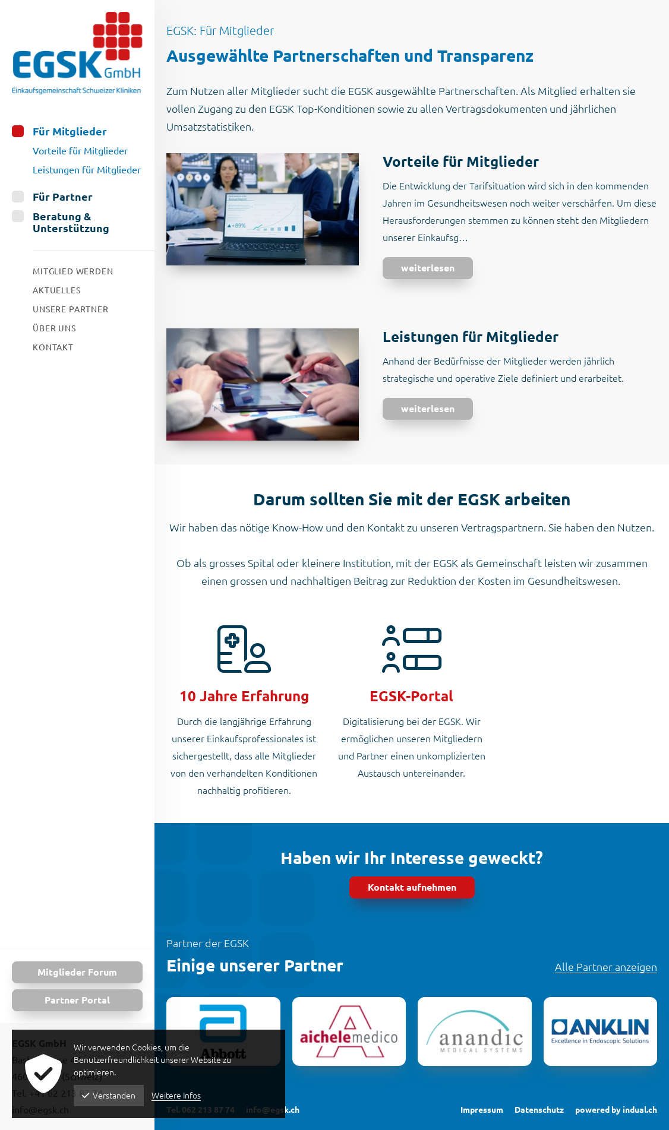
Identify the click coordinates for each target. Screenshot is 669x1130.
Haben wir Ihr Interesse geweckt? (411, 858)
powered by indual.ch (616, 1110)
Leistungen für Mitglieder (470, 337)
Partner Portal (77, 1000)
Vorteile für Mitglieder (461, 162)
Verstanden (108, 1095)
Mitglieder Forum (77, 972)
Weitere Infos (176, 1095)
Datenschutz (539, 1110)
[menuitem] (77, 150)
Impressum (481, 1110)
